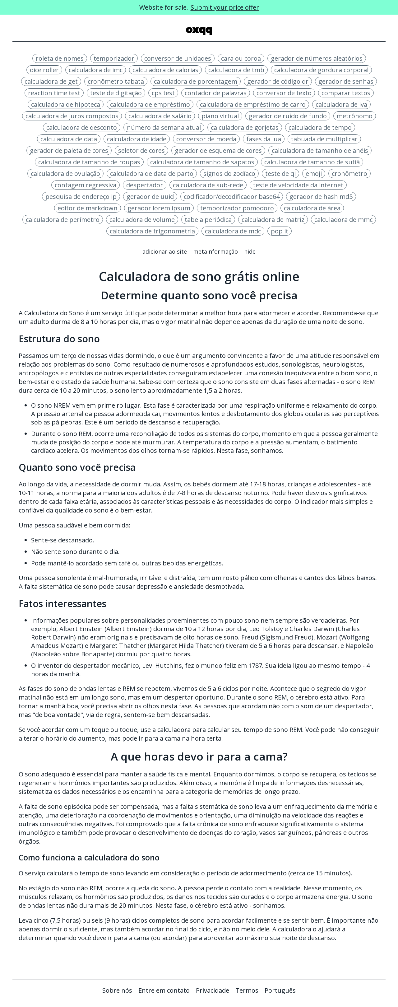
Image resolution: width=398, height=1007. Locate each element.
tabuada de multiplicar (324, 139)
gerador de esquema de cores (218, 150)
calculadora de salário (160, 116)
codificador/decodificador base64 (232, 196)
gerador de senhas (345, 81)
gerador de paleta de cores (69, 150)
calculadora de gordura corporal (321, 70)
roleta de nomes (60, 58)
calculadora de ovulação (65, 173)
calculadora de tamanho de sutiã (312, 162)
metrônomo (355, 116)
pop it (279, 231)
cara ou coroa (241, 58)
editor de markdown (88, 208)
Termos (246, 990)
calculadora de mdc (233, 231)
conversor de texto (284, 93)
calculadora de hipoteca (65, 104)
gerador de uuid (150, 196)
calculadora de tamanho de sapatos (202, 162)
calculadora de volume (142, 219)
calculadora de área (312, 208)
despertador (144, 185)
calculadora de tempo (320, 127)
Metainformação (215, 251)
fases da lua (263, 139)
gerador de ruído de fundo (288, 116)
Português (280, 990)
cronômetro (349, 173)
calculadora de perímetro (63, 219)
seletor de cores (141, 150)
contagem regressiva (85, 185)
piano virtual (220, 116)
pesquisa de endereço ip (81, 196)
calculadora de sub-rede (208, 185)
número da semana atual (164, 127)
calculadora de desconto (81, 127)
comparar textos (346, 93)
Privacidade (212, 990)
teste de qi (280, 173)
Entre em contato (164, 990)
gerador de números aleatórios (317, 58)
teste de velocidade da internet (298, 185)
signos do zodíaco (229, 173)
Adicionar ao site (164, 251)
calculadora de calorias (165, 70)
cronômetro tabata (116, 81)
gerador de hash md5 (321, 196)
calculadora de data (68, 139)
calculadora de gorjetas (245, 127)
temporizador (114, 58)
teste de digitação (116, 93)
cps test (163, 93)
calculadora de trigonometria (152, 231)
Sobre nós (117, 990)
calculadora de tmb (236, 70)
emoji (314, 173)
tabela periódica (208, 219)
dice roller (44, 70)
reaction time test (54, 93)
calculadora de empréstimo (150, 104)
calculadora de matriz (273, 219)
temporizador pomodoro (237, 208)
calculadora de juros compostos (71, 116)
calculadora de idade (136, 139)
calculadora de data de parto (151, 173)
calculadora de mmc (343, 219)
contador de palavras (216, 93)
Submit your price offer (225, 7)
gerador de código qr (277, 81)
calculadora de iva (341, 104)
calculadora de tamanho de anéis (320, 150)
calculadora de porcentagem (195, 81)
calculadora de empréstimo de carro (253, 104)
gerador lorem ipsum (158, 208)
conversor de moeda (206, 139)
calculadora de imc (96, 70)
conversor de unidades (177, 58)
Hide (250, 251)
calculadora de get (51, 81)
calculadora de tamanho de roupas (89, 162)
